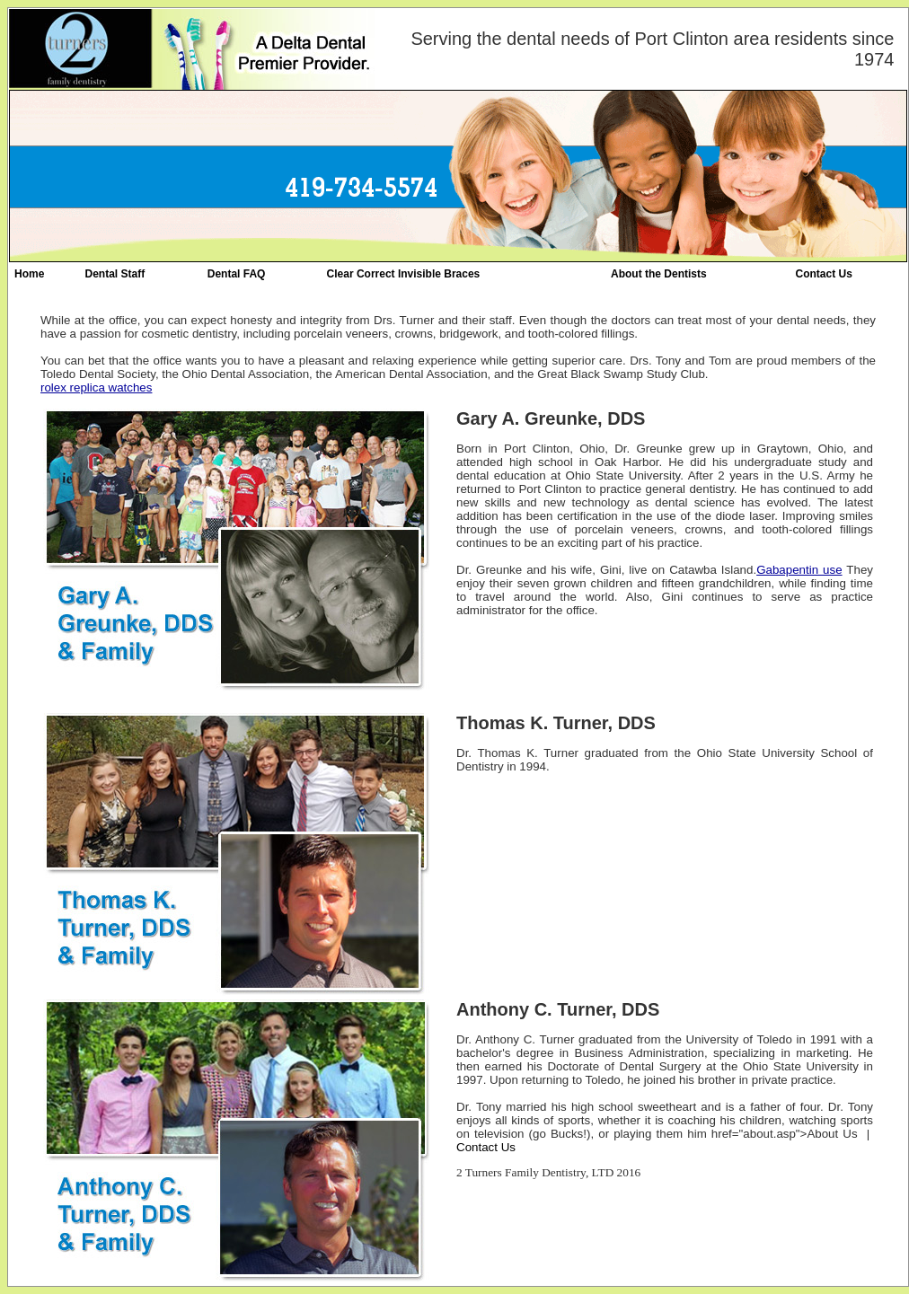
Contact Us (823, 274)
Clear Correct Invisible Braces (404, 274)
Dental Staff (115, 274)
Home (29, 274)
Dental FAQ (236, 274)
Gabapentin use (799, 570)
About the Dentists (659, 274)
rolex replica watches (96, 387)
